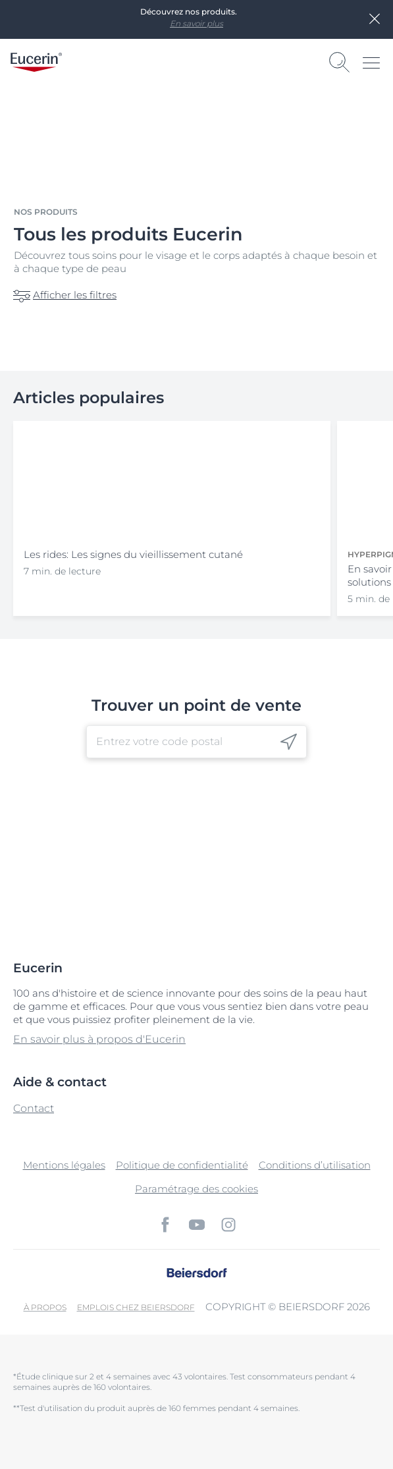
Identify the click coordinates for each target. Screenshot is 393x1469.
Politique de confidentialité (182, 1165)
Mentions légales (64, 1165)
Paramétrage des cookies (196, 1188)
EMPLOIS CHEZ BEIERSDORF (136, 1307)
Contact (33, 1108)
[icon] (288, 742)
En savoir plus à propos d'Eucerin (99, 1039)
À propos (45, 1307)
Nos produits (46, 212)
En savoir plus (196, 23)
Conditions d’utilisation (315, 1165)
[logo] (36, 62)
